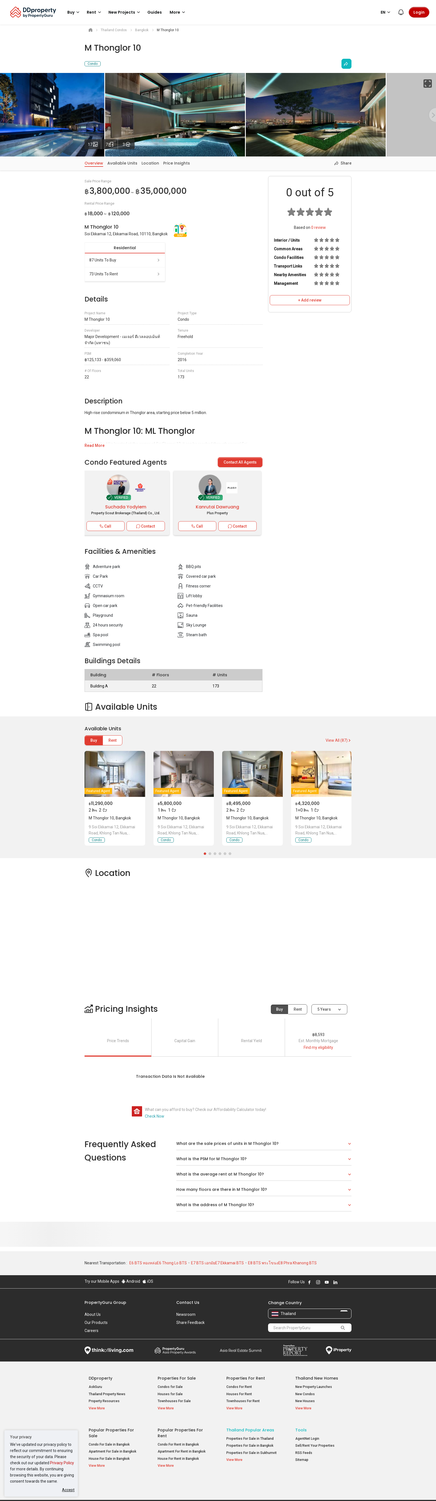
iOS (147, 1281)
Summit (240, 1350)
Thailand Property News (107, 1394)
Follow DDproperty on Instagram (318, 1282)
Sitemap (301, 1456)
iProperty (338, 1350)
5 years (324, 1009)
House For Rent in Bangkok (178, 1455)
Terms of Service (145, 1488)
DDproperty (100, 1378)
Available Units (122, 163)
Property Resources (104, 1401)
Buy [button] (74, 12)
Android (131, 1281)
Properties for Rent (245, 1378)
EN (386, 12)
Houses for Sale (170, 1394)
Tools (301, 1426)
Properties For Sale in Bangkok (249, 1442)
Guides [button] (154, 12)
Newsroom (185, 1314)
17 (94, 143)
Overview (94, 163)
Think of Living (109, 1350)
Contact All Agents (240, 462)
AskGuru (95, 1387)
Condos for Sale (170, 1387)
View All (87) (338, 740)
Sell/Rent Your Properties (315, 1442)
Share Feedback (190, 1322)
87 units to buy (124, 260)
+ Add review (309, 300)
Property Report (295, 1350)
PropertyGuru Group (105, 1302)
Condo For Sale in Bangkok (109, 1441)
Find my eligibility (318, 1047)
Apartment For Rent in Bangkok (181, 1448)
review (318, 227)
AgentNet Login (307, 1435)
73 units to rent (124, 274)
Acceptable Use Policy (104, 1488)
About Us (93, 1314)
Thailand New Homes (316, 1378)
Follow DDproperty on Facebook (309, 1282)
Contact (145, 526)
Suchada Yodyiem (125, 507)
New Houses (305, 1401)
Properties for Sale (177, 1378)
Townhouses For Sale (174, 1401)
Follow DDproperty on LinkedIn (335, 1282)
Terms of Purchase (213, 1488)
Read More (95, 445)
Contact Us (187, 1302)
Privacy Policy (62, 1463)
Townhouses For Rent (243, 1401)
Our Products (96, 1322)
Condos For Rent (239, 1387)
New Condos (305, 1394)
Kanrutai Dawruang (217, 507)
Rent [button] (95, 12)
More (178, 12)
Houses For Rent (239, 1394)
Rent (112, 740)
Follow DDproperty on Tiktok (349, 1282)
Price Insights (176, 163)
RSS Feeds (303, 1449)
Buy (93, 740)
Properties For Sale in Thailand (250, 1435)
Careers (91, 1330)
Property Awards (175, 1350)
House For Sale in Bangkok (109, 1455)
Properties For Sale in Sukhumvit (251, 1449)
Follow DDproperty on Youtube (326, 1282)
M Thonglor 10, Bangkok (110, 818)
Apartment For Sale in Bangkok (112, 1448)
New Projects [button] (125, 12)
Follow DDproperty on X (343, 1282)
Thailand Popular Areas (250, 1426)
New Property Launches (313, 1387)
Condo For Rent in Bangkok (178, 1441)
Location (150, 163)
